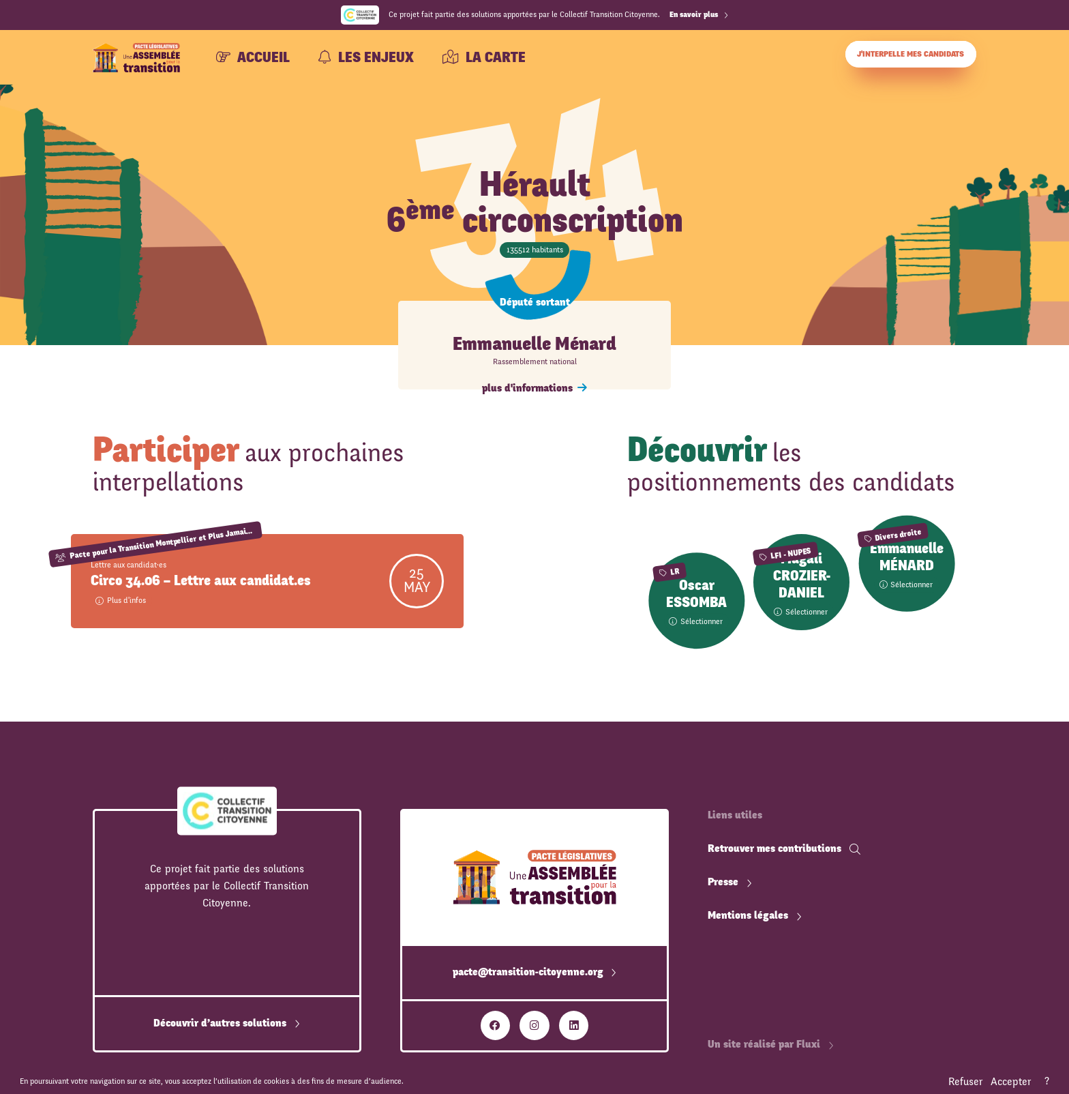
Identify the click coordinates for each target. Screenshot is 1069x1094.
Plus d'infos (120, 600)
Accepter (1011, 1082)
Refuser (965, 1082)
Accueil (253, 57)
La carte (484, 57)
